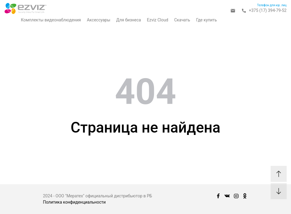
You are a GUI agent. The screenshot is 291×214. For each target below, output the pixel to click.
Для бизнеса (128, 20)
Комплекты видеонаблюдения (51, 20)
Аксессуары (98, 20)
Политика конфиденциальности (74, 202)
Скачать (182, 20)
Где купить (206, 20)
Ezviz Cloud (157, 20)
